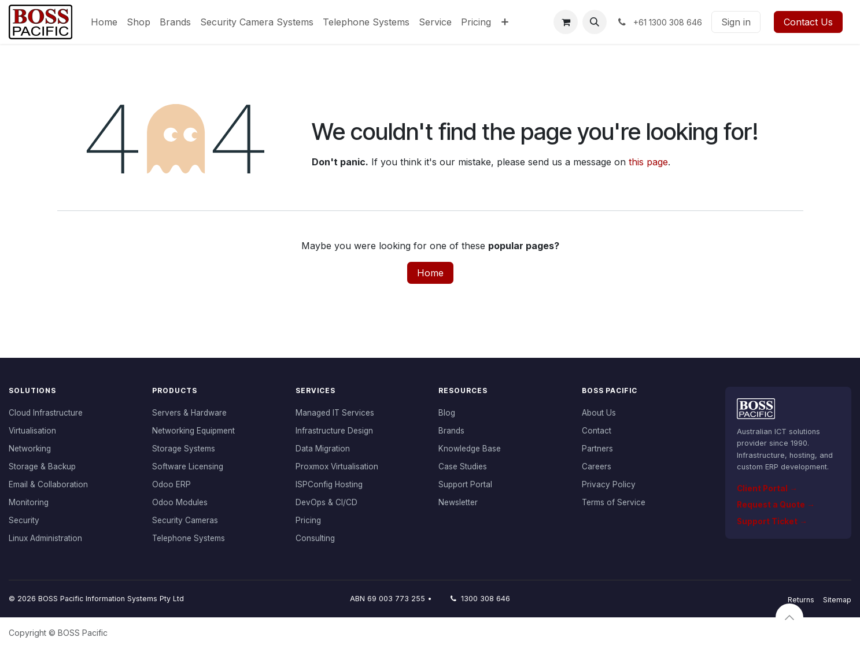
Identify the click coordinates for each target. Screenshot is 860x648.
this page (648, 162)
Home (430, 273)
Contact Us (808, 22)
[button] (594, 22)
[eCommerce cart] (565, 22)
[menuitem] (104, 22)
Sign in (736, 22)
